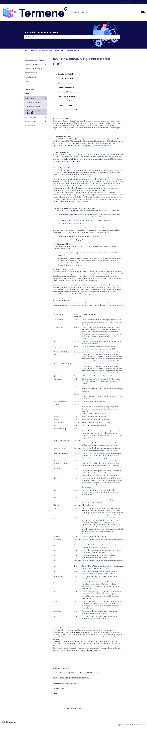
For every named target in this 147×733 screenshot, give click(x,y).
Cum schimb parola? (59, 688)
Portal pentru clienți (126, 2)
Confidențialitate (46, 51)
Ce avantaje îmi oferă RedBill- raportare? (64, 683)
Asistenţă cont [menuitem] (29, 90)
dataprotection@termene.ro (73, 161)
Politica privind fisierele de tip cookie (67, 51)
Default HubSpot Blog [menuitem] (73, 708)
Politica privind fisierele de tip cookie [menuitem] (36, 112)
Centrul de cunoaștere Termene (41, 32)
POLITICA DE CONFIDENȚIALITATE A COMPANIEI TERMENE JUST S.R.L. (76, 673)
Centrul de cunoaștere (31, 51)
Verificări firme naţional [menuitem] (32, 64)
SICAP (55, 693)
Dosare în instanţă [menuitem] (30, 77)
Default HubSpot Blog (79, 12)
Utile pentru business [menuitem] (31, 117)
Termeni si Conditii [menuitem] (31, 121)
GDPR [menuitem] (27, 94)
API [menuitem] (26, 85)
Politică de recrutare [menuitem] (33, 106)
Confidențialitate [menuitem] (30, 98)
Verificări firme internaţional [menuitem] (34, 68)
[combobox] (72, 37)
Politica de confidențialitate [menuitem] (35, 102)
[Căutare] (122, 37)
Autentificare (140, 2)
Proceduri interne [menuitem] (30, 126)
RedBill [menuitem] (27, 81)
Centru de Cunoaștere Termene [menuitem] (34, 60)
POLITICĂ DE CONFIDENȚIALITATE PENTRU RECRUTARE (71, 678)
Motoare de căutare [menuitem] (31, 73)
